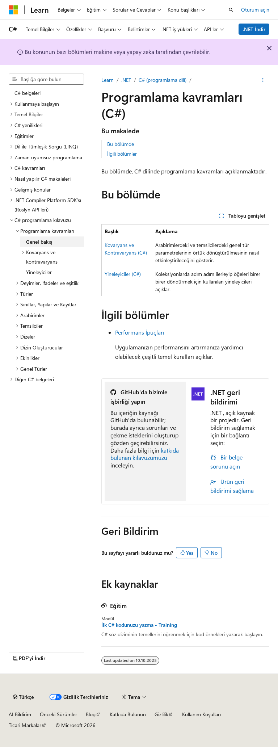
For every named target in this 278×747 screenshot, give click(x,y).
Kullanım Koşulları (201, 714)
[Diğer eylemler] (263, 80)
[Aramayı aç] (231, 9)
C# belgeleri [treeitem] (27, 92)
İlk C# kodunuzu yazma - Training (139, 625)
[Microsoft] (13, 9)
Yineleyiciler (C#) (123, 273)
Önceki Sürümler (58, 714)
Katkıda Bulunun (128, 714)
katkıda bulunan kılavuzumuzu (144, 454)
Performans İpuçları (139, 332)
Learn (107, 79)
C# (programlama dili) (162, 79)
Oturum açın (255, 9)
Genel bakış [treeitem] (39, 241)
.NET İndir (254, 29)
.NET (126, 79)
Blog (91, 714)
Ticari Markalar (25, 725)
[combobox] (46, 79)
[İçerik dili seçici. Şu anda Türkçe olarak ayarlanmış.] (23, 697)
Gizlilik (161, 714)
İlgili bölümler (122, 153)
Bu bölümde (120, 143)
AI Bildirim (20, 714)
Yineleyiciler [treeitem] (39, 272)
